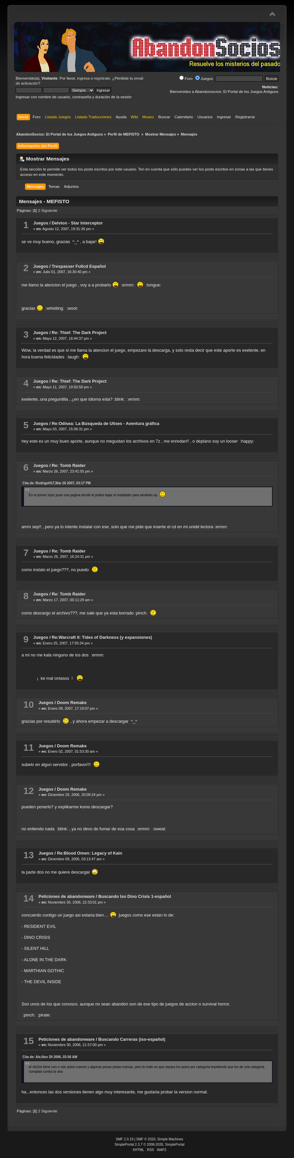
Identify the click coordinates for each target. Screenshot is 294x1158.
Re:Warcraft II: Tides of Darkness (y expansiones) (102, 637)
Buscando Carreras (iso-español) (131, 1039)
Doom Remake (72, 702)
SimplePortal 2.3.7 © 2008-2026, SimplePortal (150, 1144)
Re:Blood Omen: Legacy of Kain (89, 853)
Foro (186, 79)
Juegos (204, 79)
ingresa (83, 78)
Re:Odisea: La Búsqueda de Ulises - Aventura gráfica (105, 423)
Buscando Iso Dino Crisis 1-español (134, 896)
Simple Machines (170, 1139)
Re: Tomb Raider (68, 465)
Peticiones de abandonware (66, 896)
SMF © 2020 (146, 1139)
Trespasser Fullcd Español (79, 266)
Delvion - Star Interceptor (77, 222)
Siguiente (49, 210)
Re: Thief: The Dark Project (79, 332)
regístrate (102, 78)
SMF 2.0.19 (124, 1139)
